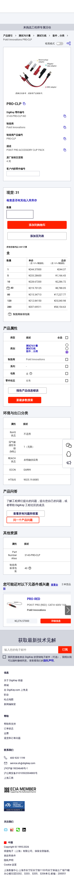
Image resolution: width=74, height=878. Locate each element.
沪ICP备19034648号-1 (16, 768)
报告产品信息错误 (27, 390)
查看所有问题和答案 (25, 513)
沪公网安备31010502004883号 (20, 773)
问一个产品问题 (23, 520)
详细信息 (56, 621)
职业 (6, 694)
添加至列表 (37, 236)
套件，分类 (58, 35)
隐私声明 (48, 660)
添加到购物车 (37, 224)
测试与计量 (25, 35)
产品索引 (8, 35)
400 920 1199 (14, 758)
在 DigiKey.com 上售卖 (16, 690)
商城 (6, 685)
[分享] (69, 43)
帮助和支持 (10, 723)
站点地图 (8, 699)
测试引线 (41, 35)
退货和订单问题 (12, 738)
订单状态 (8, 728)
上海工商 (8, 778)
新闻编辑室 (10, 704)
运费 (6, 733)
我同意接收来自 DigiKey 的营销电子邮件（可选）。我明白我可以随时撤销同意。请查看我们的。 (40, 659)
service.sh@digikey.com (19, 763)
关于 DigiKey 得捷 (13, 680)
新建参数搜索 (24, 400)
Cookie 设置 (10, 864)
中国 (8, 842)
